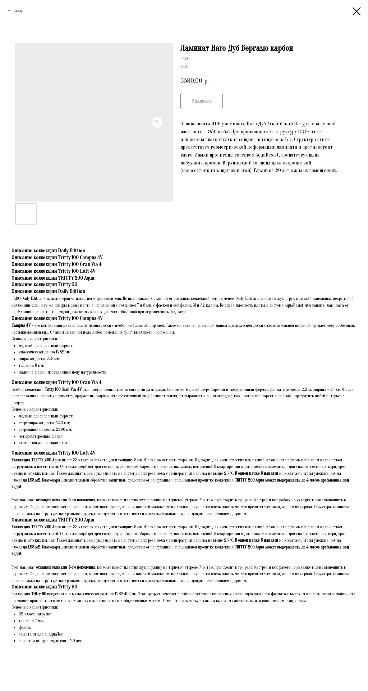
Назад (18, 10)
